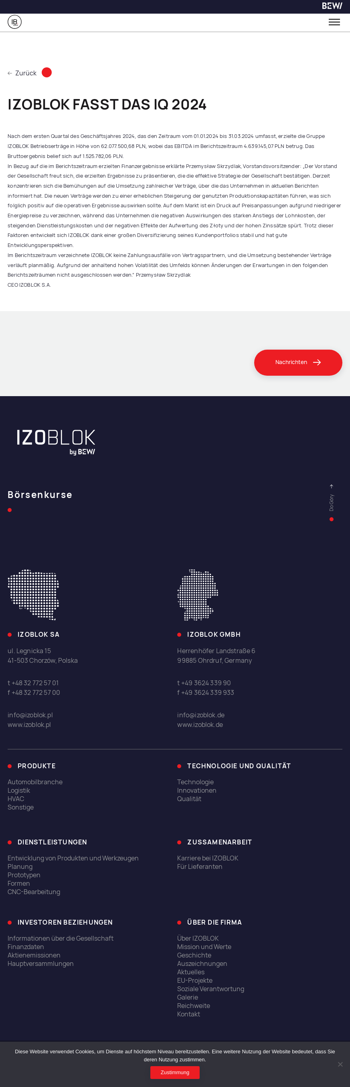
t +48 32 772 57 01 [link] (33, 683)
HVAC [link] (16, 799)
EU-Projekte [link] (194, 980)
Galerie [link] (187, 997)
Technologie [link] (195, 782)
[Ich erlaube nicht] (340, 1064)
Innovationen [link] (196, 790)
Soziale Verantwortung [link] (210, 989)
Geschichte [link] (194, 955)
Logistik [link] (19, 790)
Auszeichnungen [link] (202, 963)
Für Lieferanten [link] (200, 866)
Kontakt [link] (188, 1014)
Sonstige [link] (21, 807)
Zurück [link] (22, 73)
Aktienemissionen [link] (34, 955)
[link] (332, 6)
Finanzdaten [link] (26, 947)
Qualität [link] (189, 799)
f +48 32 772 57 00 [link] (34, 692)
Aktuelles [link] (190, 972)
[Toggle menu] (334, 22)
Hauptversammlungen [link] (41, 963)
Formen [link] (19, 883)
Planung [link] (20, 866)
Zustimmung (175, 1072)
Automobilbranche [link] (35, 782)
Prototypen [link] (24, 875)
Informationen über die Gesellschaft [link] (60, 938)
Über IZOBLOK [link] (198, 938)
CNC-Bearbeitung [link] (34, 892)
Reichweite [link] (193, 1006)
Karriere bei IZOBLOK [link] (208, 858)
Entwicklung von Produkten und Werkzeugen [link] (73, 858)
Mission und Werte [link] (204, 947)
